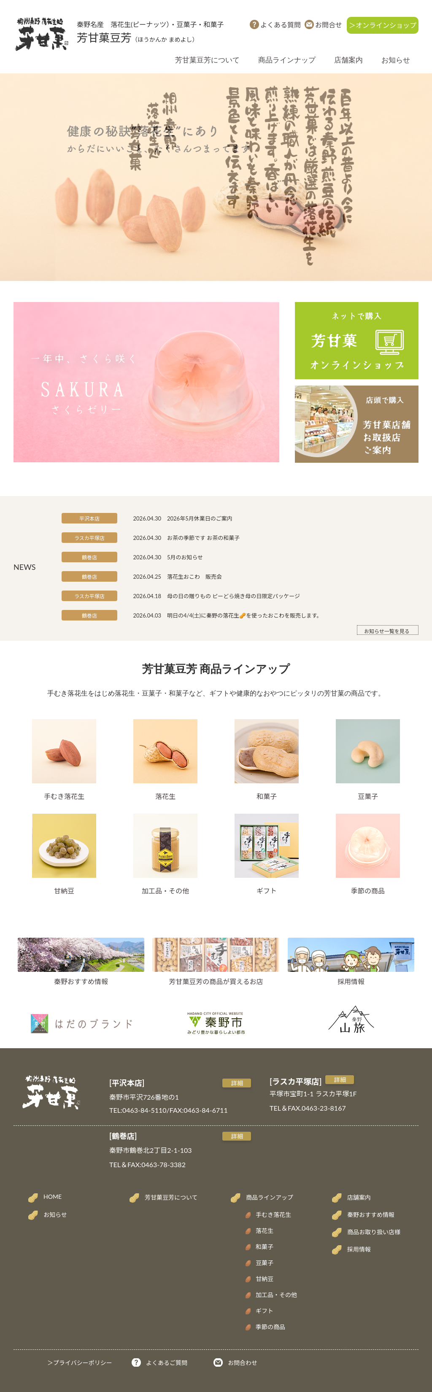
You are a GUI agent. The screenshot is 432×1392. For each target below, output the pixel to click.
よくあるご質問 (166, 1362)
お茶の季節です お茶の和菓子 (203, 537)
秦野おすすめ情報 (81, 981)
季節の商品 (368, 854)
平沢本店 (89, 518)
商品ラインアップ (269, 1197)
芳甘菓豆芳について (207, 60)
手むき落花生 (64, 759)
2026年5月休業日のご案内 (199, 518)
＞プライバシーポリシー (79, 1362)
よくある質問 (280, 25)
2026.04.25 (147, 576)
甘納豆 (64, 854)
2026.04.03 (147, 615)
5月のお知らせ (185, 557)
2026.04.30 (147, 518)
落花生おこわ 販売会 (194, 576)
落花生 (165, 759)
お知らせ (395, 60)
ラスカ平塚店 (89, 538)
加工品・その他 (165, 854)
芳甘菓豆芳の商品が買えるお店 (216, 981)
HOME (52, 1196)
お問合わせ (242, 1362)
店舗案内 (348, 60)
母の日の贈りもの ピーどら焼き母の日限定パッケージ (233, 596)
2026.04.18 (147, 596)
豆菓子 (368, 759)
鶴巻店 (89, 557)
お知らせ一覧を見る (387, 631)
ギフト (267, 854)
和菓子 (267, 759)
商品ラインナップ (287, 60)
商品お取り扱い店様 (373, 1232)
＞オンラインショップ (382, 25)
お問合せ (328, 25)
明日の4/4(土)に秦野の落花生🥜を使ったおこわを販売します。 (244, 615)
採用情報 (351, 981)
